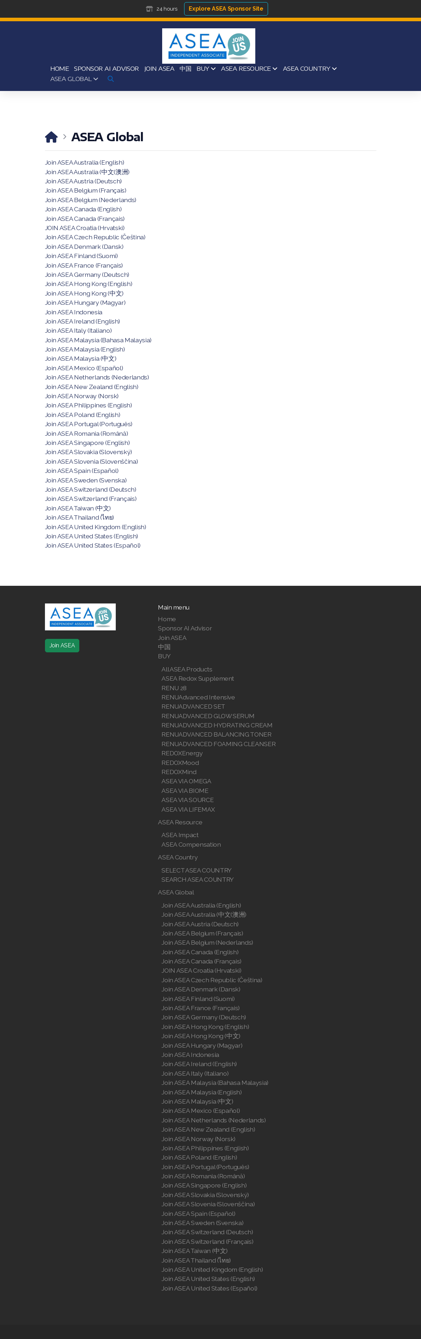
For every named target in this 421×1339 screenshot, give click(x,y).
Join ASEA (62, 645)
